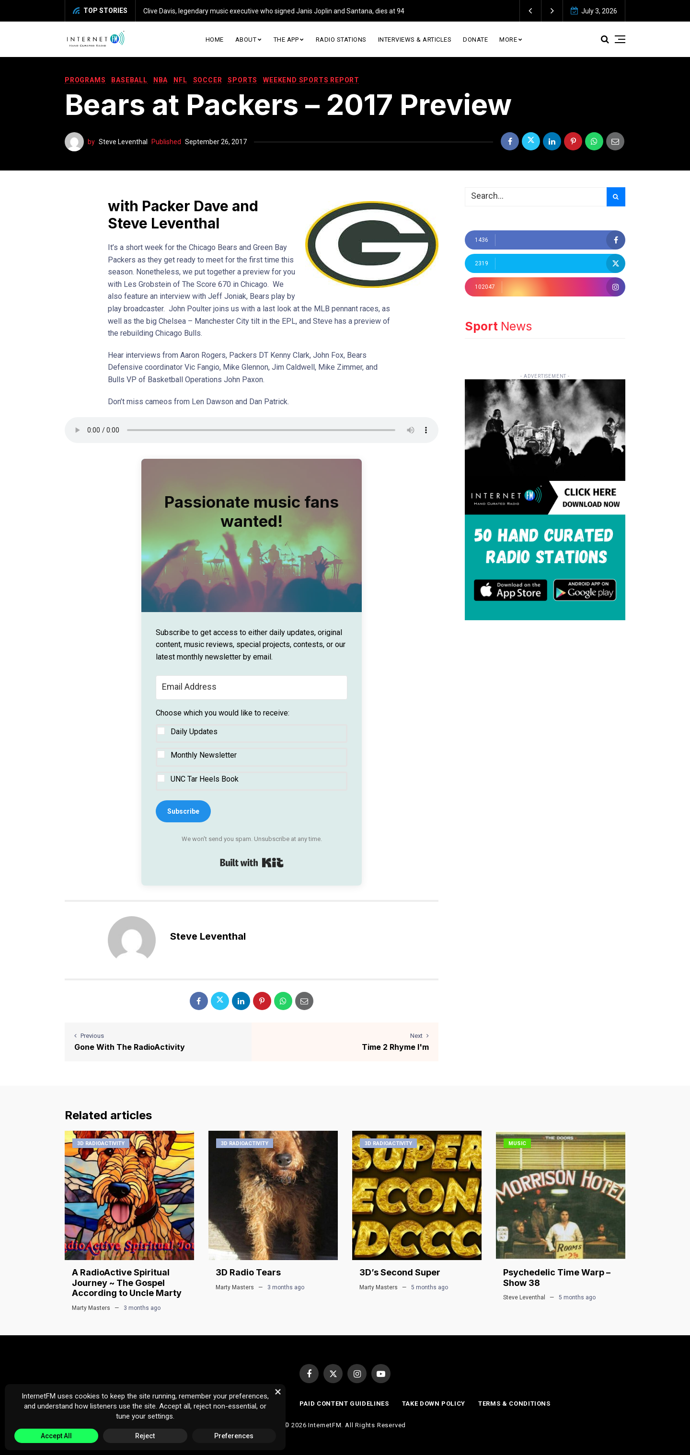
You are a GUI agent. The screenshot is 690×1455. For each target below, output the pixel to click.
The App (286, 39)
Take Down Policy (433, 1403)
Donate (475, 39)
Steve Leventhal (123, 142)
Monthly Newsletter (204, 755)
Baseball (129, 80)
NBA (160, 80)
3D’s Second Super (399, 1272)
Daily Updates (194, 731)
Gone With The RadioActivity (129, 1047)
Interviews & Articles (415, 39)
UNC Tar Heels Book (205, 779)
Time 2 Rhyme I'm (395, 1047)
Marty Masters (91, 1308)
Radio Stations (341, 39)
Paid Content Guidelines (344, 1403)
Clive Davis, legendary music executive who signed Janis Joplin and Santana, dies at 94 (273, 11)
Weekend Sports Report (311, 80)
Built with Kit (252, 862)
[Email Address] (251, 687)
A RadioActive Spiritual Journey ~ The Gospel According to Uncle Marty (127, 1282)
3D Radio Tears (248, 1272)
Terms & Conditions (514, 1403)
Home (215, 39)
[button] (530, 11)
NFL (180, 80)
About (246, 39)
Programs (85, 80)
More (508, 39)
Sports (242, 80)
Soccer (207, 80)
